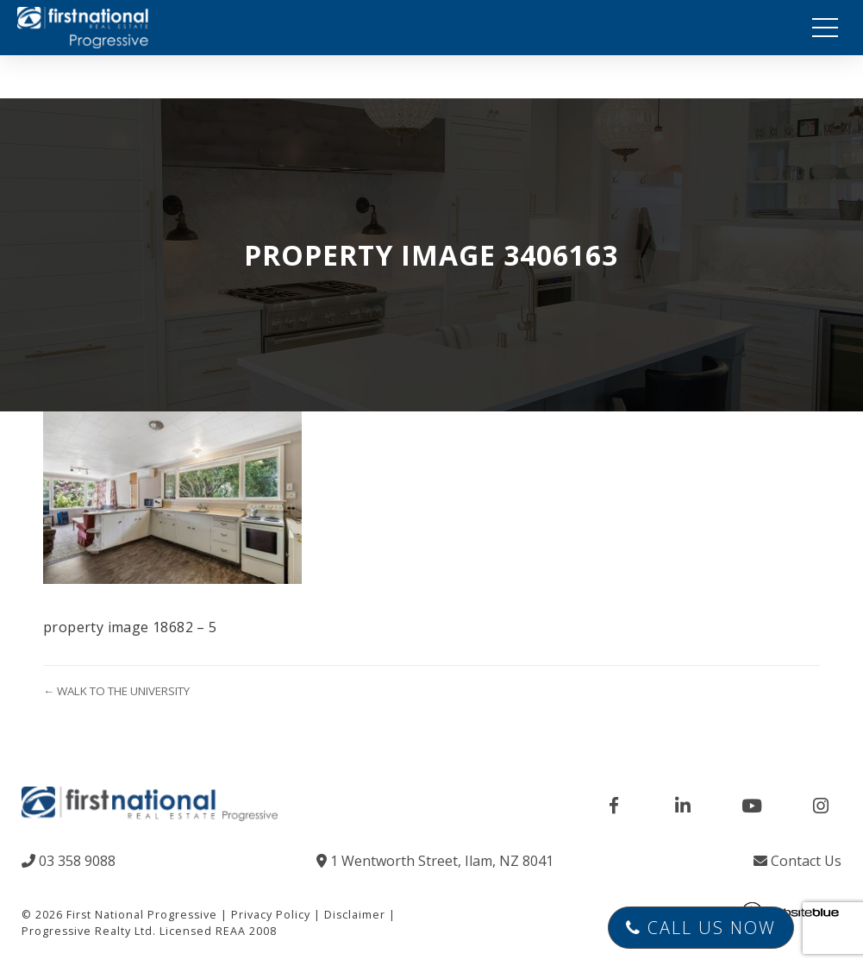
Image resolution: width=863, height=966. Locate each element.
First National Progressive (141, 914)
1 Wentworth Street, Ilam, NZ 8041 (434, 860)
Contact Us (797, 860)
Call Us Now (701, 927)
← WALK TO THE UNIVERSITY (116, 691)
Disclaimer (354, 914)
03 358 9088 (69, 860)
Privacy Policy (270, 914)
